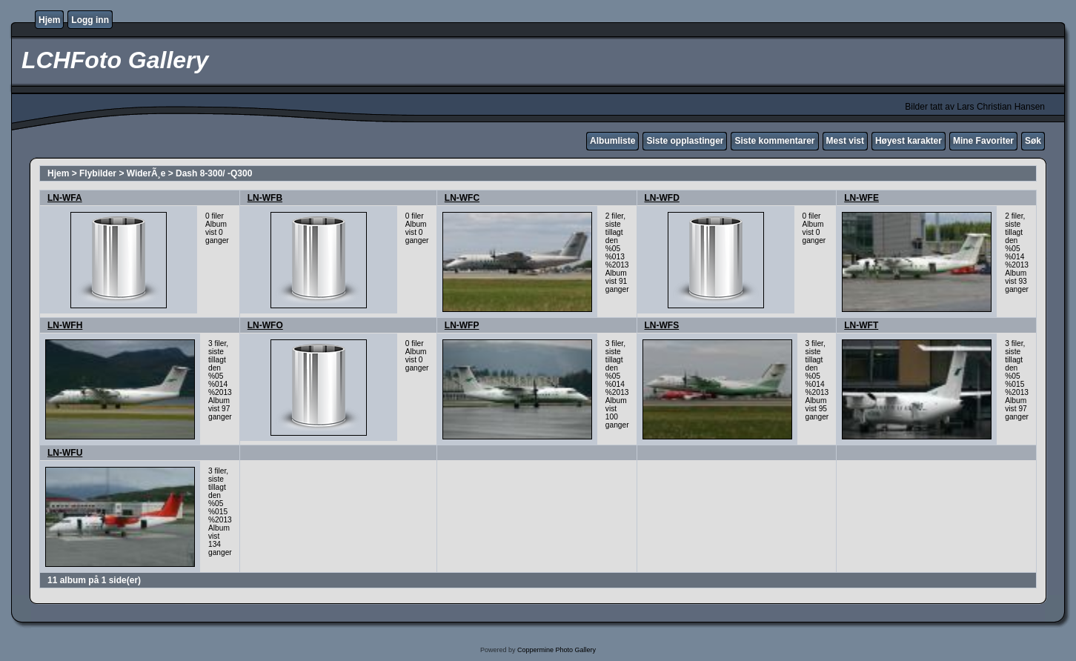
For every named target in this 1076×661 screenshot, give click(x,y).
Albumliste (612, 141)
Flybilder (97, 173)
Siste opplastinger (684, 141)
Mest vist (845, 141)
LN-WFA (64, 198)
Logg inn (90, 20)
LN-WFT (861, 325)
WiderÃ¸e (146, 173)
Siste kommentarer (774, 141)
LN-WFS (662, 325)
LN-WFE (861, 198)
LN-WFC (462, 198)
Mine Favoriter (983, 141)
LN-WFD (662, 198)
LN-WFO (265, 325)
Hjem (49, 20)
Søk (1033, 141)
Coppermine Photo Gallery (556, 650)
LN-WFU (64, 453)
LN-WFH (64, 325)
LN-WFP (462, 325)
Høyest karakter (908, 141)
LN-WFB (265, 198)
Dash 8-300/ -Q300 (214, 173)
